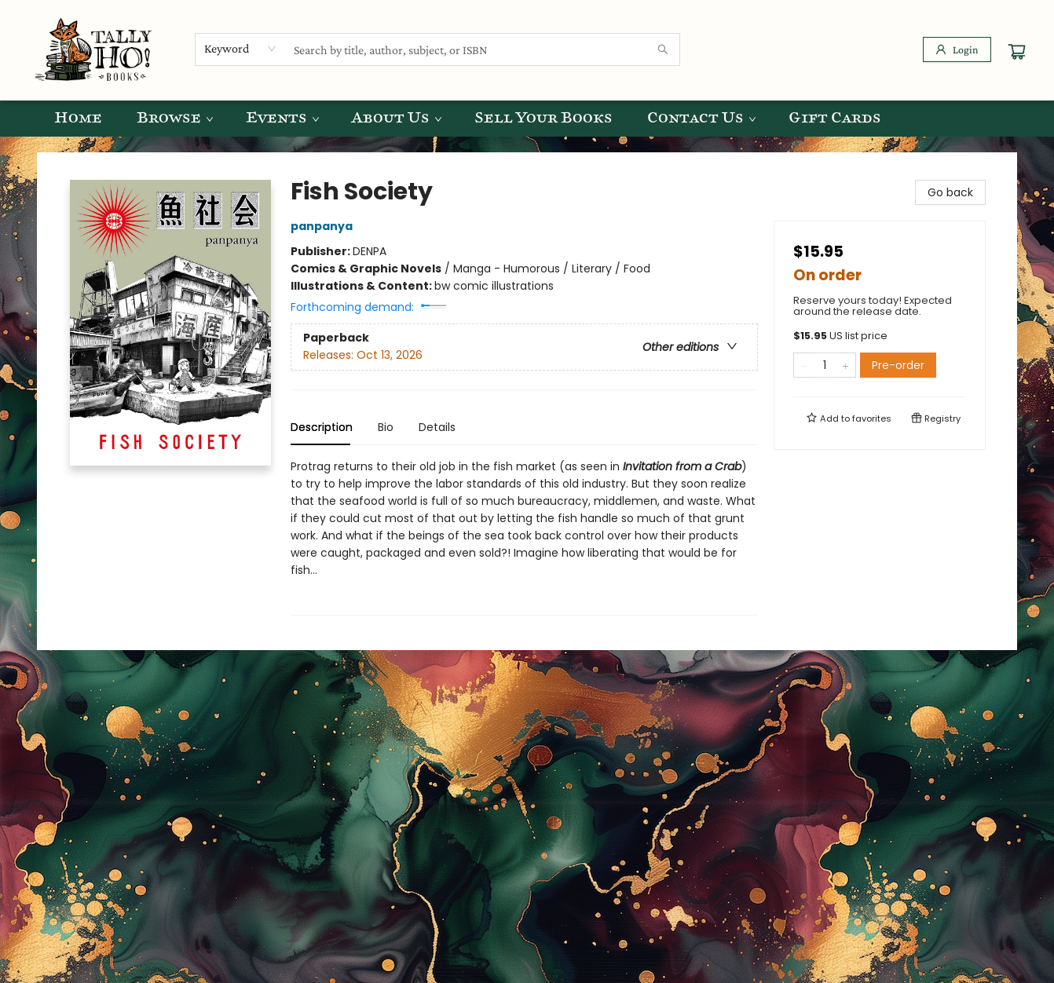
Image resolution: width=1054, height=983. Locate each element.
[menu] (527, 118)
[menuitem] (78, 118)
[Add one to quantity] (845, 365)
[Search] (663, 49)
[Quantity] (825, 365)
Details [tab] (437, 427)
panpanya (324, 226)
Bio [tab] (385, 427)
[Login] (957, 49)
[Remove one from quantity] (804, 365)
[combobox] (241, 49)
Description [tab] (322, 427)
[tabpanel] (524, 537)
